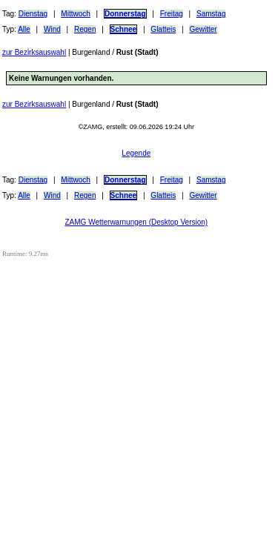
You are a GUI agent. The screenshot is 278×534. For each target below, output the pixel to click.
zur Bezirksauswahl (34, 52)
